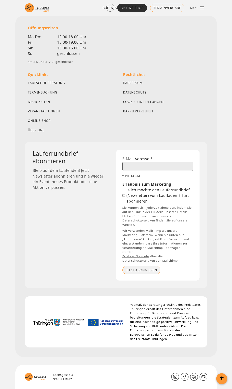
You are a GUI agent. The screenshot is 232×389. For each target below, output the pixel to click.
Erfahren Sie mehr (135, 256)
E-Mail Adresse (137, 158)
